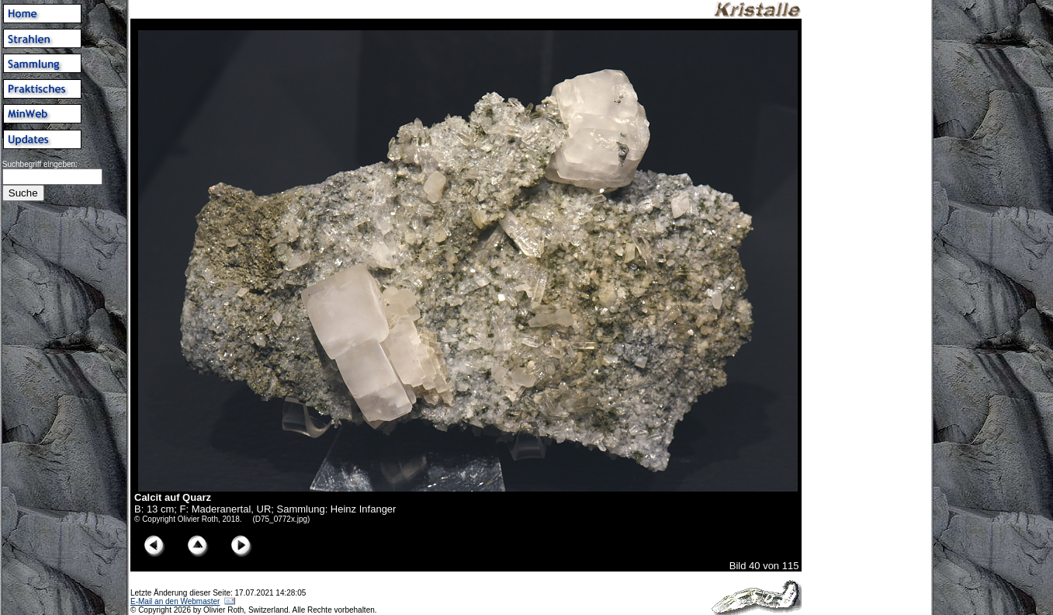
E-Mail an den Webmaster (175, 601)
